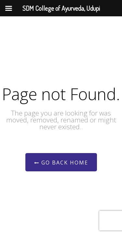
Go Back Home (61, 162)
